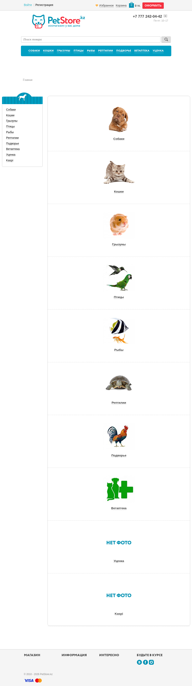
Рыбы (91, 51)
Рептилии (105, 51)
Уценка (158, 51)
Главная (28, 79)
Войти (28, 4)
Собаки (34, 51)
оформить (153, 5)
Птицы (79, 51)
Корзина (121, 5)
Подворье (123, 51)
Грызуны (63, 51)
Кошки (48, 51)
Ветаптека (141, 51)
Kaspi (9, 160)
